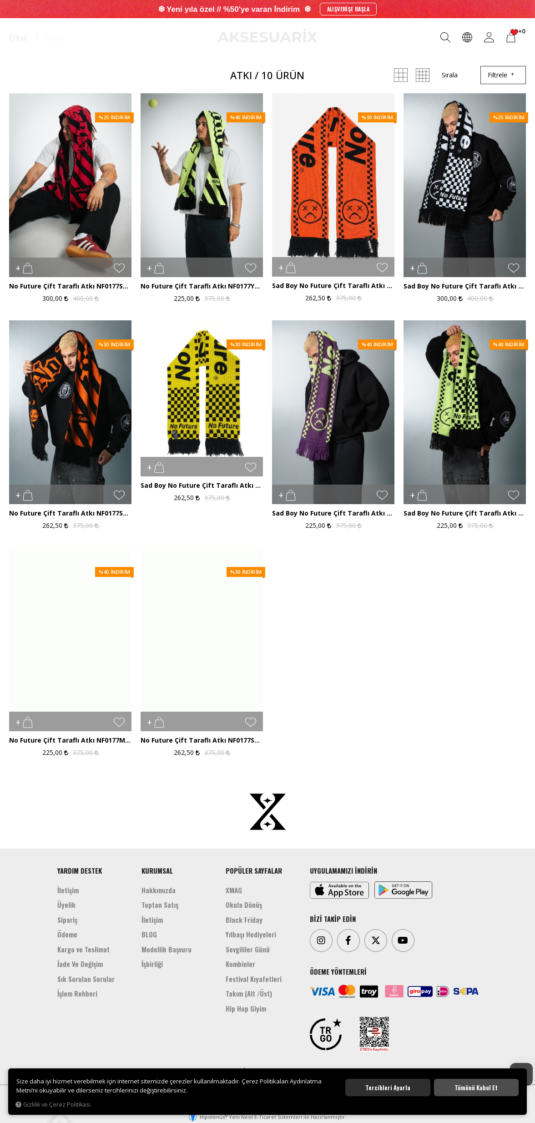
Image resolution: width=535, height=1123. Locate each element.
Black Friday (244, 920)
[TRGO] (326, 1034)
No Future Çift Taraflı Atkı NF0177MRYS (70, 740)
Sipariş (67, 920)
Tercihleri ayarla (387, 1087)
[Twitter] (375, 940)
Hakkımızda (158, 890)
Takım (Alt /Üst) (249, 993)
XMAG (234, 890)
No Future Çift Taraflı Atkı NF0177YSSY (202, 286)
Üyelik (66, 905)
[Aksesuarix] (267, 35)
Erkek (18, 37)
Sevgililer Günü (248, 949)
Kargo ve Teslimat (83, 949)
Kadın (55, 37)
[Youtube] (403, 940)
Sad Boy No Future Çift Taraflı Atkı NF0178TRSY (333, 286)
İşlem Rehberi (77, 993)
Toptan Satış (159, 905)
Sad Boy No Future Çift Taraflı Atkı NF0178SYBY (465, 286)
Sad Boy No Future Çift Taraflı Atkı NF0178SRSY (202, 486)
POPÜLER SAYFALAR (254, 870)
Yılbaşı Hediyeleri (251, 934)
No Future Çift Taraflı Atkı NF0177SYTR (70, 513)
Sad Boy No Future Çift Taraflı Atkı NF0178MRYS (333, 513)
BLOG (149, 934)
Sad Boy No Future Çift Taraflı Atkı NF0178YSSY (465, 513)
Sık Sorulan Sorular (86, 979)
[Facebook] (348, 940)
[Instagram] (321, 940)
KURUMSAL (157, 870)
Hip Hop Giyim (246, 1008)
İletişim (68, 890)
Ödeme (67, 934)
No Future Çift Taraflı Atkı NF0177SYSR (202, 740)
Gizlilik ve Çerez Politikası (53, 1104)
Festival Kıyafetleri (254, 979)
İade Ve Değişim (80, 964)
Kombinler (240, 964)
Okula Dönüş (244, 905)
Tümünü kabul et (476, 1087)
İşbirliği (152, 964)
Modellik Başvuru (166, 949)
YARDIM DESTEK (79, 870)
